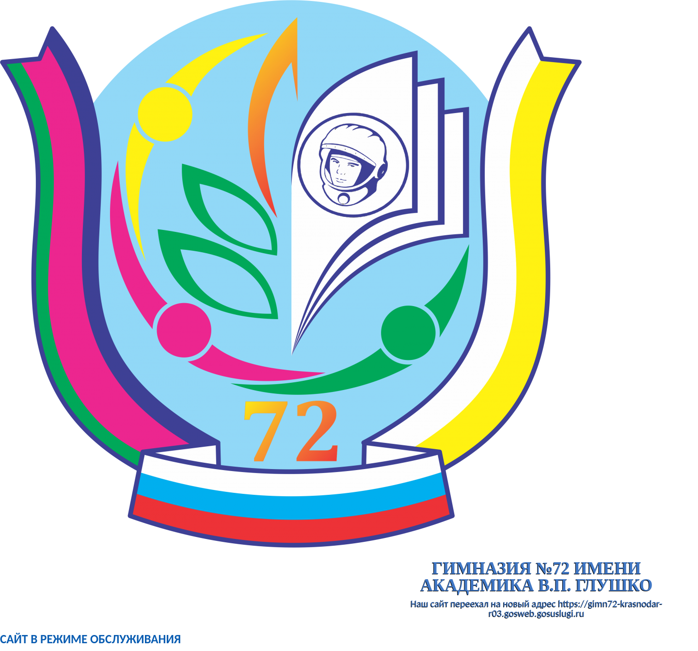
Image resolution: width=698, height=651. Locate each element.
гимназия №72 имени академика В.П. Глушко (537, 577)
